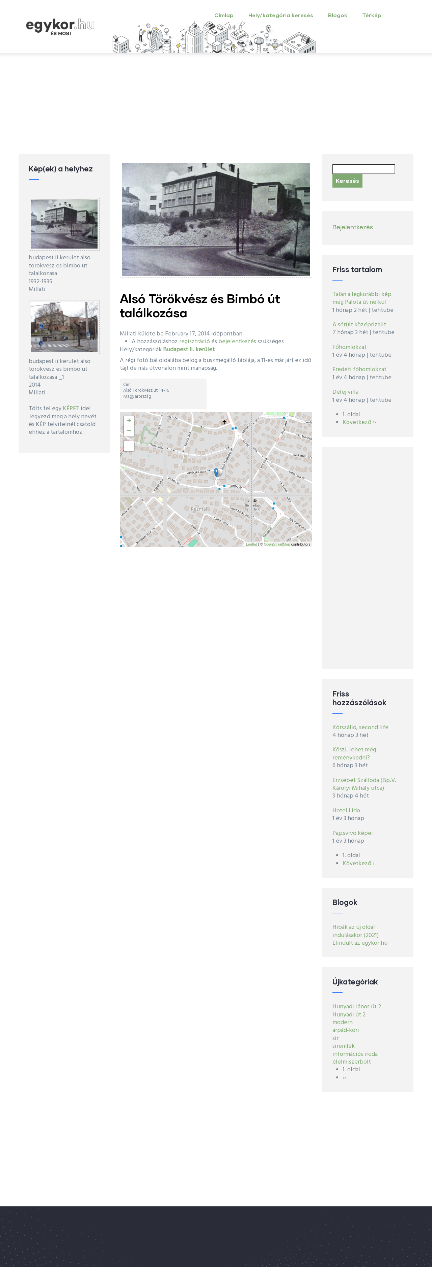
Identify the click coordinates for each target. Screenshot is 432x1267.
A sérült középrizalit (359, 325)
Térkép (371, 15)
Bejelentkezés (352, 228)
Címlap (224, 15)
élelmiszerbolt (351, 1062)
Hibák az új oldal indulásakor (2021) (355, 931)
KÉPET (71, 409)
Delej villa (345, 392)
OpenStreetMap (277, 544)
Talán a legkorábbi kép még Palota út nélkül (362, 298)
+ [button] (129, 421)
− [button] (129, 431)
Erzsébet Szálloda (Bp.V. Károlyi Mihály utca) (364, 784)
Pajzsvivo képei (352, 833)
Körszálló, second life (360, 728)
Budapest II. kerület (189, 350)
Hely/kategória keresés (280, 15)
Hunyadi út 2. (349, 1015)
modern (342, 1023)
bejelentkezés (237, 342)
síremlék (343, 1046)
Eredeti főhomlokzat (359, 370)
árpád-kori (345, 1030)
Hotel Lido (346, 811)
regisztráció (194, 342)
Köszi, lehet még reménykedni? (354, 753)
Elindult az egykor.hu (359, 943)
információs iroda (355, 1054)
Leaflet (251, 544)
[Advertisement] (216, 104)
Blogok (337, 15)
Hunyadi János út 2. (357, 1007)
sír (335, 1038)
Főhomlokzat (349, 347)
